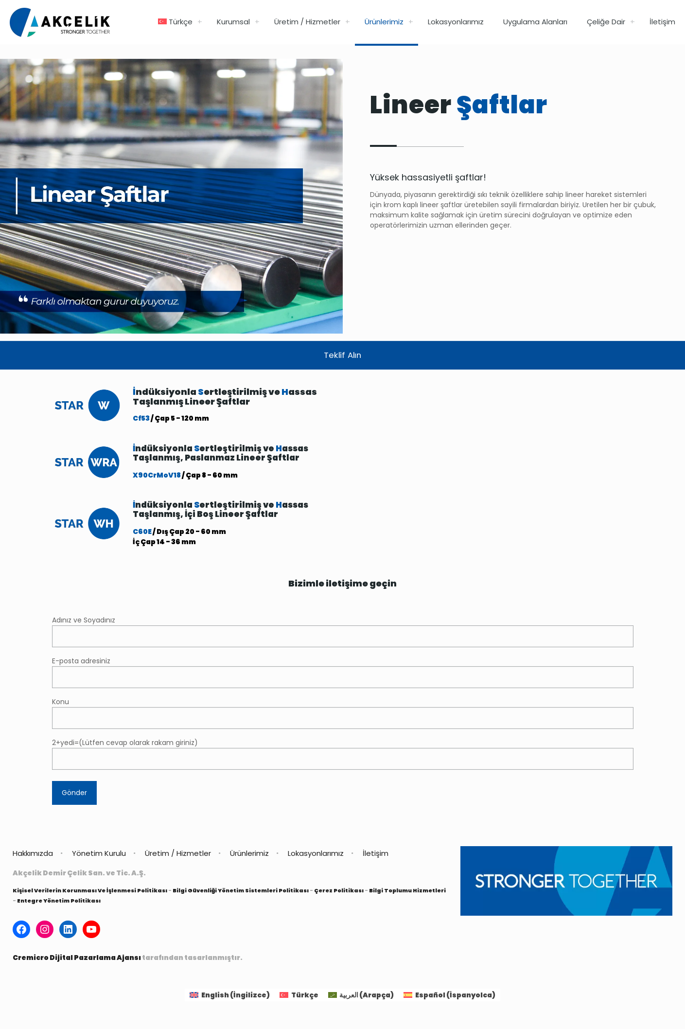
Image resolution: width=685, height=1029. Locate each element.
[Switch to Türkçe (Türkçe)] (299, 997)
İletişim (375, 856)
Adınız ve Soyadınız (342, 634)
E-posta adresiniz (342, 674)
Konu (342, 715)
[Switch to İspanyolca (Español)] (449, 997)
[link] (200, 22)
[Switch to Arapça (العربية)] (361, 997)
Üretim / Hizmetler (178, 856)
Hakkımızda (33, 856)
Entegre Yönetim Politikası (59, 903)
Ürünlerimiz (249, 856)
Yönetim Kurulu (99, 856)
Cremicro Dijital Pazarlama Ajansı (77, 960)
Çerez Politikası (339, 893)
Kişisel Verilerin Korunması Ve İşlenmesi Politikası (90, 893)
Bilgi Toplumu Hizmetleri (407, 893)
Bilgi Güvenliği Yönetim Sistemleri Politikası (241, 893)
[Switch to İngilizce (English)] (230, 997)
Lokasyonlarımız (316, 856)
